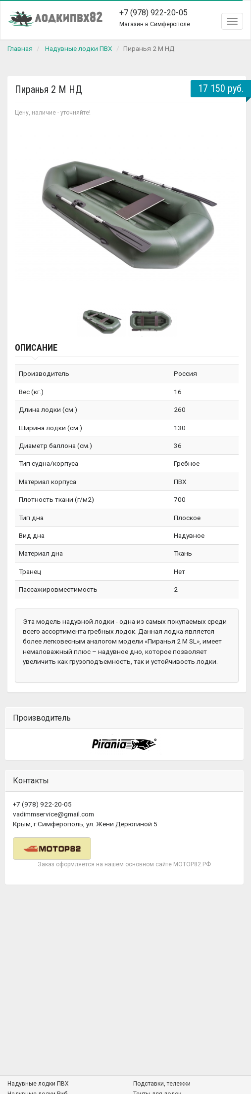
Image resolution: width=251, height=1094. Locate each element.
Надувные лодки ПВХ (78, 48)
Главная (20, 48)
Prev (28, 208)
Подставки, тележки (162, 1083)
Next (226, 208)
